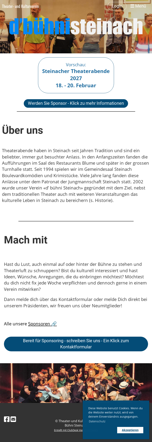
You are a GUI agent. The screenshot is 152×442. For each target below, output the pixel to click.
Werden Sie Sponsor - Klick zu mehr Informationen (76, 103)
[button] (101, 430)
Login (117, 6)
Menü (138, 6)
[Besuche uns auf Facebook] (7, 419)
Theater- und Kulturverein (20, 6)
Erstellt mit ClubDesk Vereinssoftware (76, 430)
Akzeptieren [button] (130, 430)
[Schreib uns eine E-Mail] (13, 419)
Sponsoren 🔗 (42, 324)
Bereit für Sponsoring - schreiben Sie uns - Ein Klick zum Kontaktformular (76, 343)
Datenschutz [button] (97, 421)
